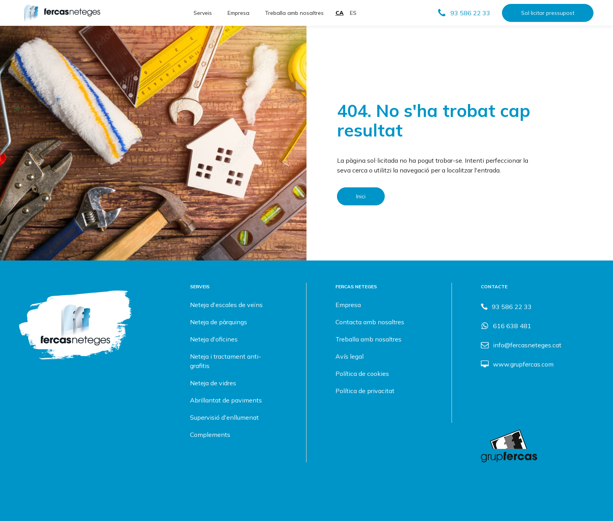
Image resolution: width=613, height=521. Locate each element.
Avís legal (349, 356)
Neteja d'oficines (214, 339)
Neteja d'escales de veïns (226, 305)
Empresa (238, 12)
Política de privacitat (364, 391)
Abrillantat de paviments (226, 400)
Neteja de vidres (213, 383)
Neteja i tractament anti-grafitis (225, 361)
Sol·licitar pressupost (547, 12)
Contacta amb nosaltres (369, 322)
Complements (210, 434)
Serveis (203, 12)
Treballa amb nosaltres (294, 12)
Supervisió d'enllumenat (224, 417)
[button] (463, 13)
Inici (361, 196)
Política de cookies (362, 373)
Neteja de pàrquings (218, 322)
